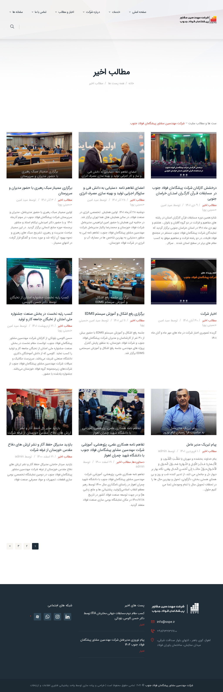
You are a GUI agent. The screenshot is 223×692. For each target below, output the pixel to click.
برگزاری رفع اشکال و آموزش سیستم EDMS (114, 314)
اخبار (142, 625)
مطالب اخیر (209, 205)
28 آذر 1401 (118, 200)
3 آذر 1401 (47, 200)
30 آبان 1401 (190, 320)
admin (167, 451)
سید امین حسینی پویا (111, 322)
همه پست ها (115, 83)
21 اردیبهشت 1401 (42, 325)
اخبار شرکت (208, 314)
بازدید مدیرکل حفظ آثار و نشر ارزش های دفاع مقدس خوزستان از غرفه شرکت (40, 447)
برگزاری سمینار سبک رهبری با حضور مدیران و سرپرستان (40, 190)
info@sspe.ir (166, 622)
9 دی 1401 (192, 205)
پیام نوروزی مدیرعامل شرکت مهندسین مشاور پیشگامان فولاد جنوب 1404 (112, 642)
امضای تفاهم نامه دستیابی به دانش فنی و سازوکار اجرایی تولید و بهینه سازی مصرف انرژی (111, 190)
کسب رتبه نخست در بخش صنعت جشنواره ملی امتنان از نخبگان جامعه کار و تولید (41, 316)
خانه (131, 83)
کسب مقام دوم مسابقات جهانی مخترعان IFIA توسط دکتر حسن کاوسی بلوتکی (114, 615)
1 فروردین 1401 (189, 451)
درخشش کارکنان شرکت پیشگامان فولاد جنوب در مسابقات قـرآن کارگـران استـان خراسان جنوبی (184, 193)
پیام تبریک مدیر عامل (201, 444)
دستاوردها (138, 462)
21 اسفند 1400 (104, 462)
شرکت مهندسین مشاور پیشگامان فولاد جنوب (157, 123)
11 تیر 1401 (119, 320)
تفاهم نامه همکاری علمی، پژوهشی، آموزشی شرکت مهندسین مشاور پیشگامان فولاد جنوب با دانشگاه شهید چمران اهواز (112, 450)
